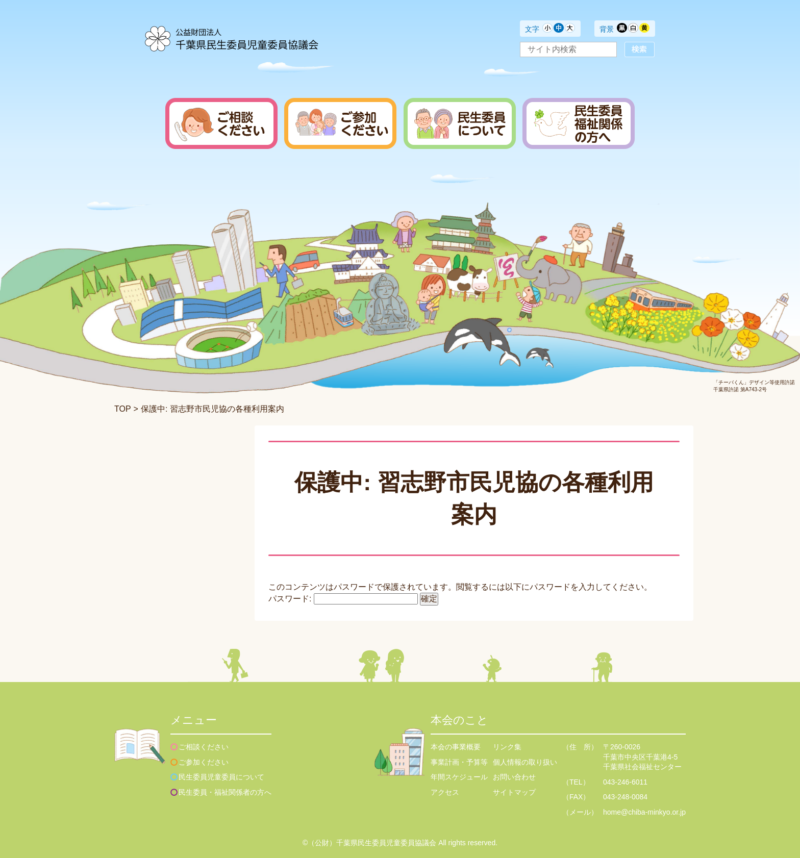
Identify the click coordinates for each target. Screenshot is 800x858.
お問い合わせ (514, 777)
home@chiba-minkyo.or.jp (644, 812)
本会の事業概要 (456, 747)
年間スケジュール (459, 777)
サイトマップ (514, 792)
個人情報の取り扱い (525, 762)
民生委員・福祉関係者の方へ (225, 792)
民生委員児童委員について (221, 777)
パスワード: (343, 598)
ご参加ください (204, 762)
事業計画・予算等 (459, 762)
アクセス (445, 792)
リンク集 (507, 747)
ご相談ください (204, 747)
